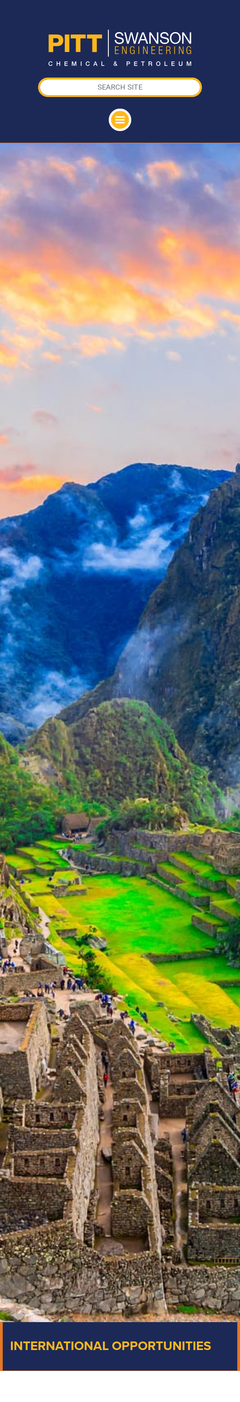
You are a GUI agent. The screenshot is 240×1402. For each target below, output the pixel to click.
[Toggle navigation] (120, 120)
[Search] (120, 87)
